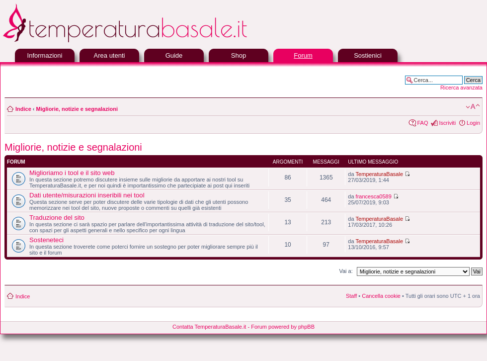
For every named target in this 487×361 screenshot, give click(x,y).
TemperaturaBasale (379, 174)
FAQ (422, 123)
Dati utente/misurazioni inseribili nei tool (87, 195)
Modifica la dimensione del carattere (473, 106)
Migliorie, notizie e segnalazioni (77, 109)
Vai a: (345, 271)
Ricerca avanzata (461, 87)
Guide (174, 55)
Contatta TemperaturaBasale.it (209, 327)
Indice (23, 109)
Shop (238, 55)
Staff (351, 296)
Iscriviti (447, 123)
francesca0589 (374, 196)
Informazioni (45, 55)
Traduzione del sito (56, 217)
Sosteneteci (46, 240)
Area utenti (109, 55)
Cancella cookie (381, 296)
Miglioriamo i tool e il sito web (72, 173)
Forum (303, 55)
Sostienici (368, 55)
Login (473, 123)
